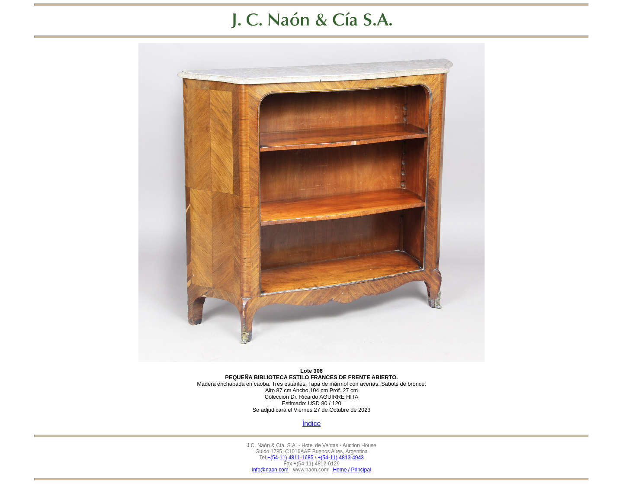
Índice (311, 423)
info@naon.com (270, 470)
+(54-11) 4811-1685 (290, 458)
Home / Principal (352, 470)
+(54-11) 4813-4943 (340, 458)
